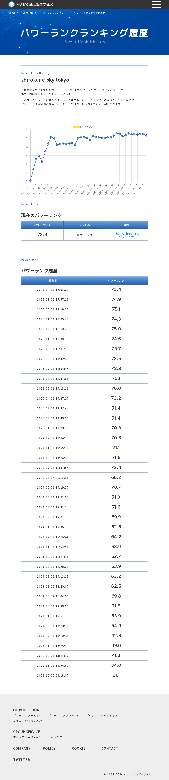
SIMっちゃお (109, 715)
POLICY (49, 748)
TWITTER (21, 759)
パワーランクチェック (27, 715)
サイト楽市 (55, 737)
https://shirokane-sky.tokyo (126, 234)
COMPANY (22, 748)
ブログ (90, 715)
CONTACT (109, 748)
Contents (27, 13)
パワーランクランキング (53, 13)
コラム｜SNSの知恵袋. (28, 720)
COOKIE (79, 748)
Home (11, 13)
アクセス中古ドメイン (27, 737)
